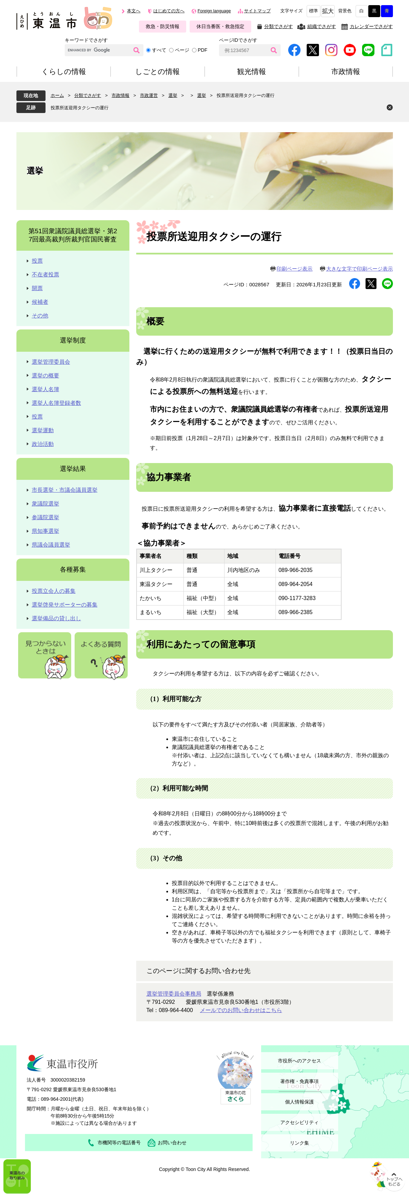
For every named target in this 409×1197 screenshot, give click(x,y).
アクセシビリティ (299, 1122)
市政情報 (120, 95)
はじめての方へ (168, 11)
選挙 (172, 95)
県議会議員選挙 (51, 545)
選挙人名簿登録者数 (56, 403)
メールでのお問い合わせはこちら (241, 1010)
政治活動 (43, 444)
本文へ (133, 11)
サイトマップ (257, 11)
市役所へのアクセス (299, 1060)
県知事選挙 (45, 531)
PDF (202, 50)
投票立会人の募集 (54, 591)
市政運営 (149, 95)
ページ (182, 50)
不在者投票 (45, 274)
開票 (37, 288)
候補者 (40, 302)
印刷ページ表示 (294, 269)
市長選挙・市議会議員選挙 (65, 490)
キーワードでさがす (86, 40)
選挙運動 (43, 430)
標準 (313, 11)
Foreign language (214, 11)
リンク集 (299, 1143)
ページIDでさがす (238, 40)
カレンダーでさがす (371, 26)
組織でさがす (321, 26)
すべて (159, 50)
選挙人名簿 (45, 389)
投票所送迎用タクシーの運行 (79, 107)
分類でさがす (278, 26)
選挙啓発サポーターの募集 (65, 605)
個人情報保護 (299, 1102)
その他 (40, 316)
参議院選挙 (45, 517)
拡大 (328, 11)
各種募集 (73, 569)
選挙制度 (73, 340)
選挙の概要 (45, 375)
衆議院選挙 (45, 504)
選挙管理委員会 (51, 362)
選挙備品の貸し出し (56, 618)
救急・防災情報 (162, 26)
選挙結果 (73, 468)
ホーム (57, 95)
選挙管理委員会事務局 (173, 994)
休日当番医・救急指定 (220, 26)
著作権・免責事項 (299, 1081)
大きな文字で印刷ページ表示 (359, 269)
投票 (37, 261)
